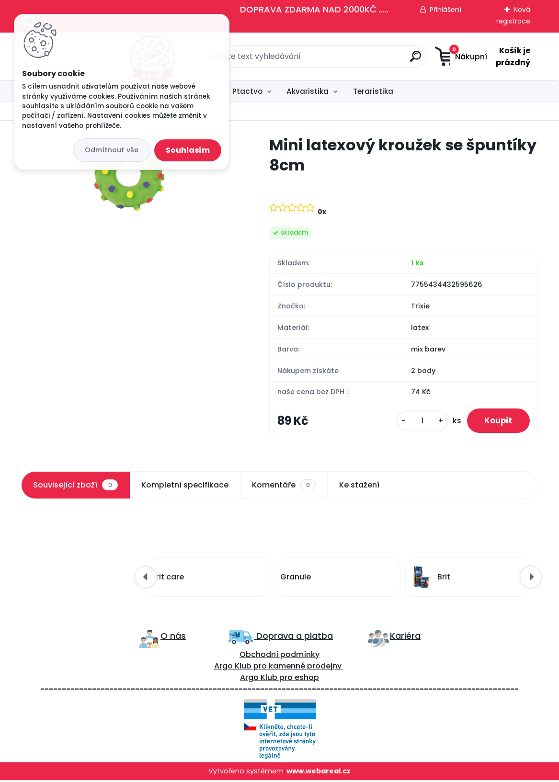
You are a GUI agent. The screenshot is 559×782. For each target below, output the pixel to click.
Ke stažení (359, 486)
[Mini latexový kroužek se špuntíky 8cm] (129, 174)
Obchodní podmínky (279, 656)
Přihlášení (445, 9)
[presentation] (146, 578)
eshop (306, 679)
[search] (374, 60)
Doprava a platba (293, 637)
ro (263, 667)
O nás (173, 637)
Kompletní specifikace (184, 486)
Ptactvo (247, 91)
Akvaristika (307, 91)
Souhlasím (188, 150)
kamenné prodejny (304, 667)
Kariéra (405, 637)
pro (286, 679)
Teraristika (373, 91)
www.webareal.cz (318, 773)
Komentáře (284, 486)
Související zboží (75, 486)
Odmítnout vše (111, 150)
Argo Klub (232, 667)
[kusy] (417, 421)
